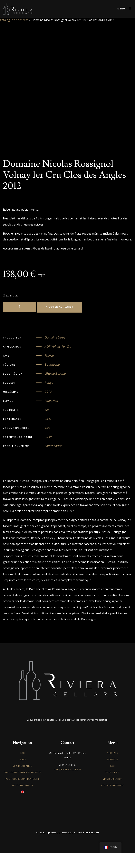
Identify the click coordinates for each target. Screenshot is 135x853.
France (48, 356)
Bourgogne (51, 365)
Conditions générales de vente (22, 773)
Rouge (48, 383)
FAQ (22, 753)
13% (47, 428)
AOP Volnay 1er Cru (57, 346)
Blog (22, 760)
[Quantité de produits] (19, 307)
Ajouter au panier (59, 307)
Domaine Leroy (54, 337)
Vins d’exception (22, 766)
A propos (112, 753)
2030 (48, 437)
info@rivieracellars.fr (67, 770)
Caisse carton (53, 446)
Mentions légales (22, 786)
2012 (48, 392)
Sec (46, 410)
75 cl (47, 419)
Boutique (112, 760)
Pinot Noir (51, 401)
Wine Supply (112, 773)
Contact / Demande (112, 786)
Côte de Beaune (54, 374)
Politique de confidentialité (22, 779)
